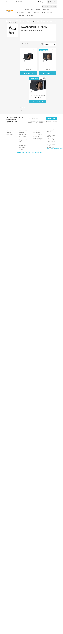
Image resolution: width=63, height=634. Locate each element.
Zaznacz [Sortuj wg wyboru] (50, 45)
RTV (32, 9)
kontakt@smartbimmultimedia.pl (55, 148)
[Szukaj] (49, 6)
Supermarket (29, 15)
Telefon (37, 9)
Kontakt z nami (23, 145)
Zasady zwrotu (23, 143)
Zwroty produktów (37, 134)
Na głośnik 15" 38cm (12, 30)
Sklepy (21, 149)
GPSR (20, 142)
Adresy (34, 142)
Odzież (49, 12)
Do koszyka (28, 73)
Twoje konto (37, 130)
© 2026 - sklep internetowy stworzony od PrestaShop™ (31, 152)
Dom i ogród (25, 9)
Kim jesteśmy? (23, 140)
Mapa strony (22, 147)
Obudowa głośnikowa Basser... (28, 67)
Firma (29, 12)
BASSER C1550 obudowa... (47, 67)
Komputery (45, 9)
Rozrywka (20, 15)
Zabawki (43, 12)
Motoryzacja (21, 12)
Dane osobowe (36, 132)
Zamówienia (36, 136)
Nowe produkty (10, 134)
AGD (18, 9)
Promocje (8, 132)
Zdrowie (36, 12)
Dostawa (21, 132)
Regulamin (22, 138)
